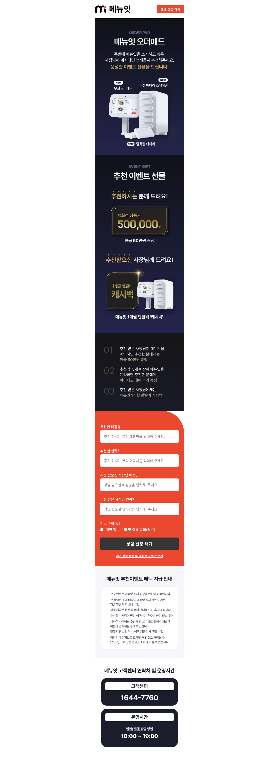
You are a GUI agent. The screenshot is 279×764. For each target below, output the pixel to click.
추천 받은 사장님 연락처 (118, 499)
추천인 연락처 (110, 450)
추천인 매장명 (110, 426)
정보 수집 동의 (111, 523)
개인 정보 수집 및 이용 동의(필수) (130, 529)
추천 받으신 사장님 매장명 (119, 475)
